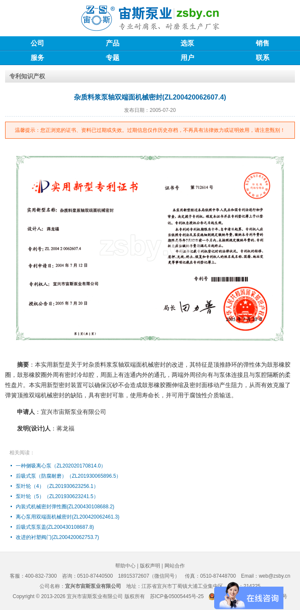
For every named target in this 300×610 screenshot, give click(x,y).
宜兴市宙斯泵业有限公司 (95, 596)
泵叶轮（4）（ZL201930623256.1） (57, 486)
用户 (187, 57)
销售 (262, 43)
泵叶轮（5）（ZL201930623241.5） (57, 496)
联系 (262, 57)
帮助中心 (125, 566)
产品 (112, 43)
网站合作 (174, 566)
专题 (112, 57)
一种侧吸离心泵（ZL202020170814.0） (61, 466)
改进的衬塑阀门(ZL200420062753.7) (57, 537)
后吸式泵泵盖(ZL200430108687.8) (55, 527)
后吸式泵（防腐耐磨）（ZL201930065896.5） (68, 476)
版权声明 (150, 566)
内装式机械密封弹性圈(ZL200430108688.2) (65, 507)
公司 (37, 43)
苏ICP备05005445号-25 (177, 596)
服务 (37, 57)
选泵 (187, 43)
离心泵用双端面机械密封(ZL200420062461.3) (67, 517)
